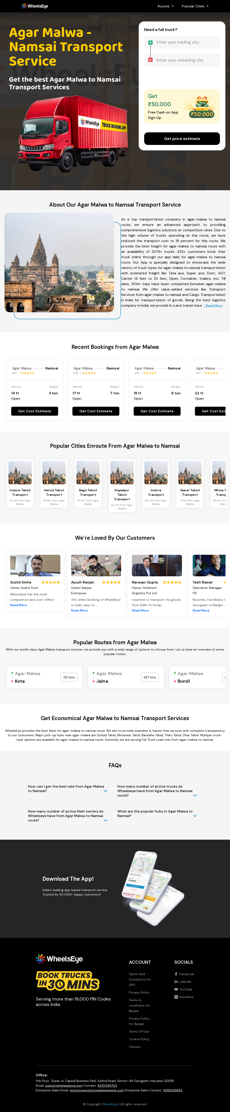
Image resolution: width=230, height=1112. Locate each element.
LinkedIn (182, 982)
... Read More (213, 306)
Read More (18, 605)
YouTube (183, 989)
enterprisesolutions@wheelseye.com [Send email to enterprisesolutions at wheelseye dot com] (97, 1090)
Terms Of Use (139, 1031)
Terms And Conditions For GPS (140, 979)
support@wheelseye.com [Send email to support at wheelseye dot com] (64, 1086)
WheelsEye (110, 1104)
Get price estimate (182, 138)
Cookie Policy (139, 1039)
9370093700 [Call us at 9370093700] (107, 1086)
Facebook (184, 974)
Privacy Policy (139, 992)
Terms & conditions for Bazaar (139, 1005)
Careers (135, 1047)
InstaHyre (184, 997)
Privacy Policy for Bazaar (139, 1021)
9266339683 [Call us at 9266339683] (172, 1090)
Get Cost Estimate (34, 411)
